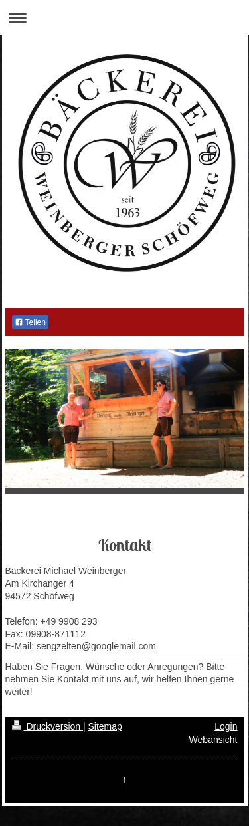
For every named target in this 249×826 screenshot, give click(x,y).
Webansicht (213, 739)
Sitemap (105, 726)
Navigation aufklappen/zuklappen (124, 17)
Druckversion (47, 726)
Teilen (30, 322)
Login (225, 726)
